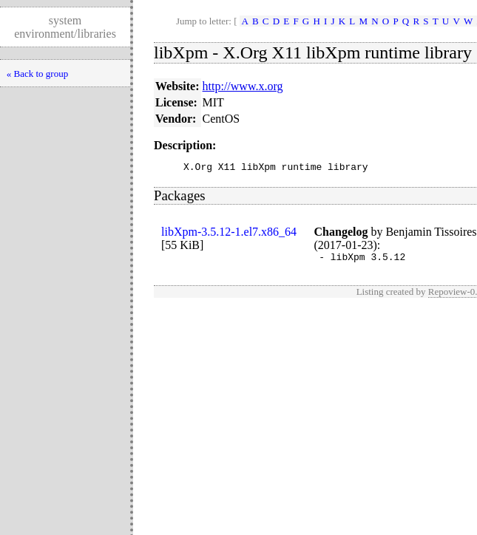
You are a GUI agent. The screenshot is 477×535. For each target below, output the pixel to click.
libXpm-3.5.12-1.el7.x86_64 (229, 234)
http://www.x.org (243, 86)
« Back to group (37, 73)
